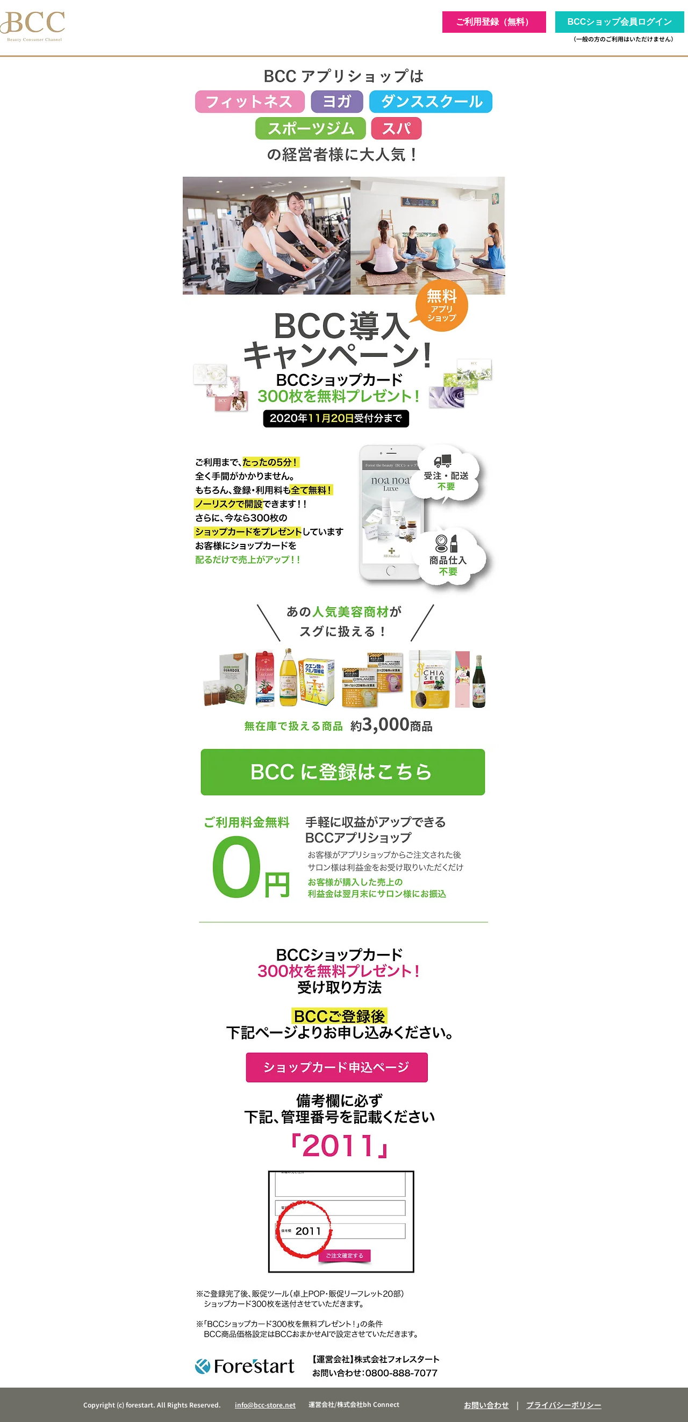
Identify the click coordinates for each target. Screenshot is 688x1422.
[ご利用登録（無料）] (494, 22)
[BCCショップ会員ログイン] (619, 22)
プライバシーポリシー (563, 1404)
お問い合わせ (486, 1404)
